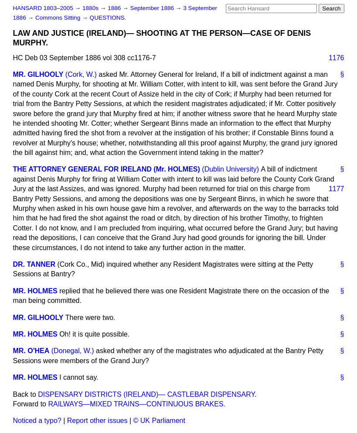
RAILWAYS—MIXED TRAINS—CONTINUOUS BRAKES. (136, 404)
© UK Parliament (159, 420)
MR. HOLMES (35, 291)
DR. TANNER (34, 264)
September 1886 (153, 8)
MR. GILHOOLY (38, 74)
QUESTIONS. (108, 17)
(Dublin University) (230, 169)
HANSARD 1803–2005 (43, 8)
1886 (115, 8)
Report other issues (97, 420)
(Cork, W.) (81, 74)
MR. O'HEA (31, 350)
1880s (91, 8)
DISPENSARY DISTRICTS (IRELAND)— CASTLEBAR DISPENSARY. (147, 394)
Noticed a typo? (37, 420)
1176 (336, 58)
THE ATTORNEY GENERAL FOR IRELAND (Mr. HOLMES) (106, 169)
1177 (336, 188)
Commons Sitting (58, 17)
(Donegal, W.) (72, 350)
